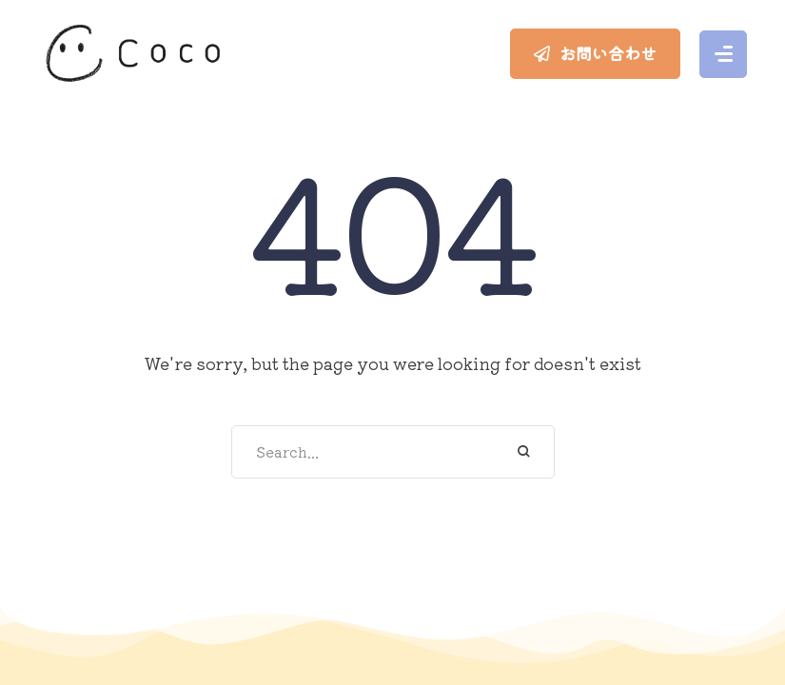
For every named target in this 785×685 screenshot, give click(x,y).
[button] (595, 54)
